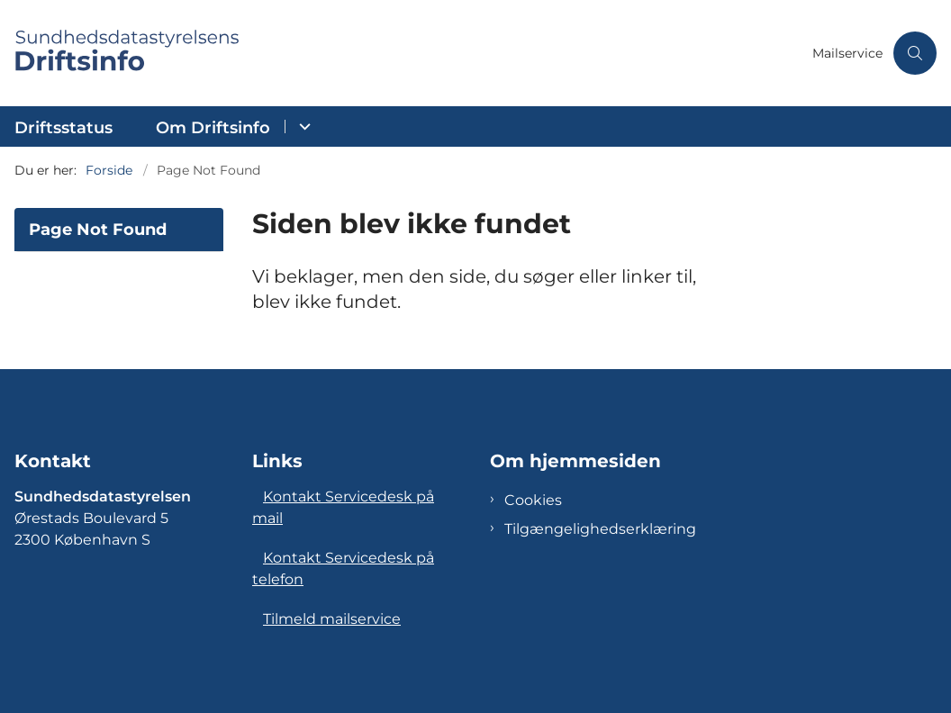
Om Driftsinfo (213, 128)
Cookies (533, 500)
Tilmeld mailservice (332, 618)
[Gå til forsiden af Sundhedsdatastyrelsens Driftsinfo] (401, 53)
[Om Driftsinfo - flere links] (302, 126)
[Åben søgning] (915, 53)
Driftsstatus (63, 128)
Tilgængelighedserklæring (600, 528)
